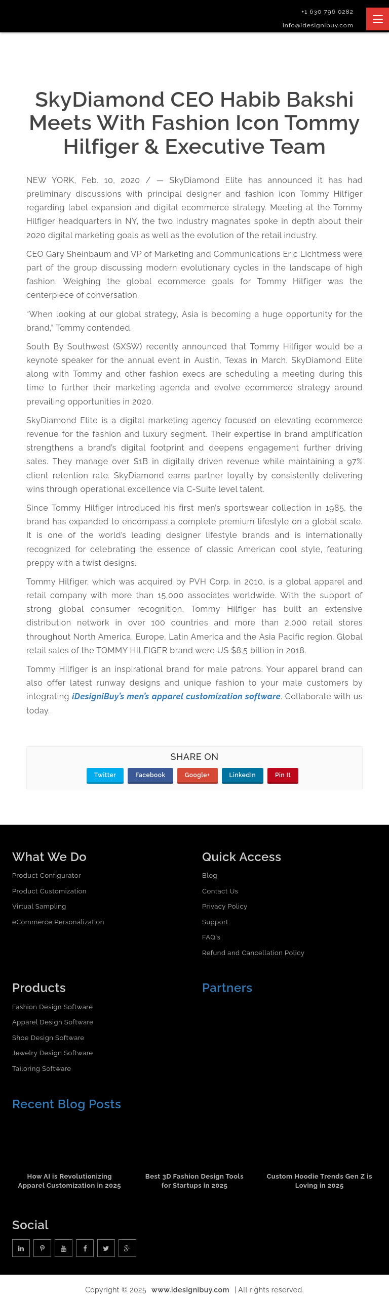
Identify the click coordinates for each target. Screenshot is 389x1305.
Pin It (283, 775)
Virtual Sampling (39, 906)
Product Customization (49, 891)
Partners (227, 987)
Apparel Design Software (52, 1022)
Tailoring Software (41, 1068)
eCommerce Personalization (58, 922)
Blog (209, 875)
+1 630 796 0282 (327, 11)
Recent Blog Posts (66, 1104)
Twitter (105, 775)
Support (215, 922)
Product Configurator (46, 875)
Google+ (197, 775)
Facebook (150, 775)
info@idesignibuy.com (318, 25)
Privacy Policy (225, 906)
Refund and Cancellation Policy (253, 953)
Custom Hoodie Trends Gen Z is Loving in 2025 (319, 1181)
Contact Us (220, 891)
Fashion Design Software (52, 1007)
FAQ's (211, 937)
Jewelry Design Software (52, 1053)
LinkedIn (242, 775)
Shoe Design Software (48, 1038)
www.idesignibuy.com (190, 1290)
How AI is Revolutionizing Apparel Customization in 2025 (69, 1181)
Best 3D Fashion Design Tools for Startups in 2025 (194, 1181)
